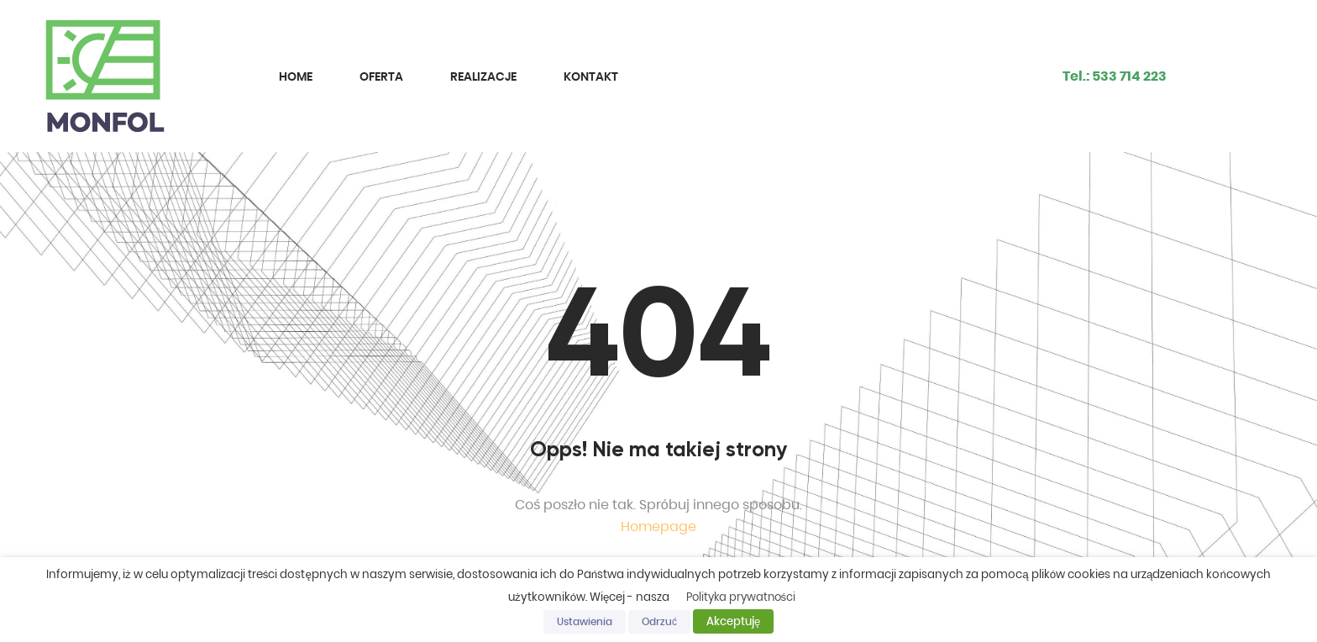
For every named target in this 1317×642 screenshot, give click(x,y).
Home (295, 76)
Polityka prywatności (741, 597)
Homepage (658, 526)
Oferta (381, 76)
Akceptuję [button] (733, 621)
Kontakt (591, 76)
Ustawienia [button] (584, 621)
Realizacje (483, 76)
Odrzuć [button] (659, 621)
